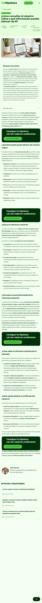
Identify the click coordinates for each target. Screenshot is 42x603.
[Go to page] (9, 3)
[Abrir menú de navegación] (39, 3)
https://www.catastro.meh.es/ (12, 368)
